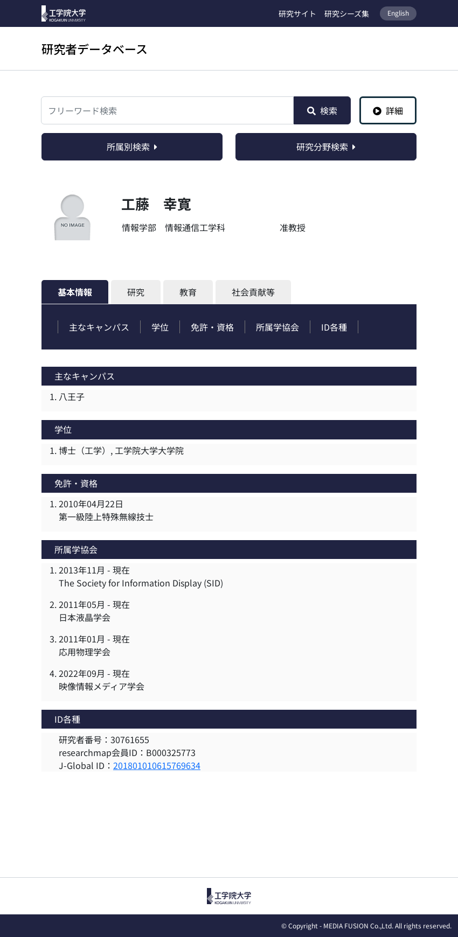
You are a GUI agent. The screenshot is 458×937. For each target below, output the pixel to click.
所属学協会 (277, 326)
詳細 (388, 110)
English (398, 12)
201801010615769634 (156, 765)
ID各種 (334, 326)
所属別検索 (132, 146)
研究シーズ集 (346, 13)
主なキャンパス (99, 326)
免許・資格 (212, 326)
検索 (322, 110)
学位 (160, 326)
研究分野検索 (326, 146)
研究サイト (297, 13)
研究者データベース (94, 48)
